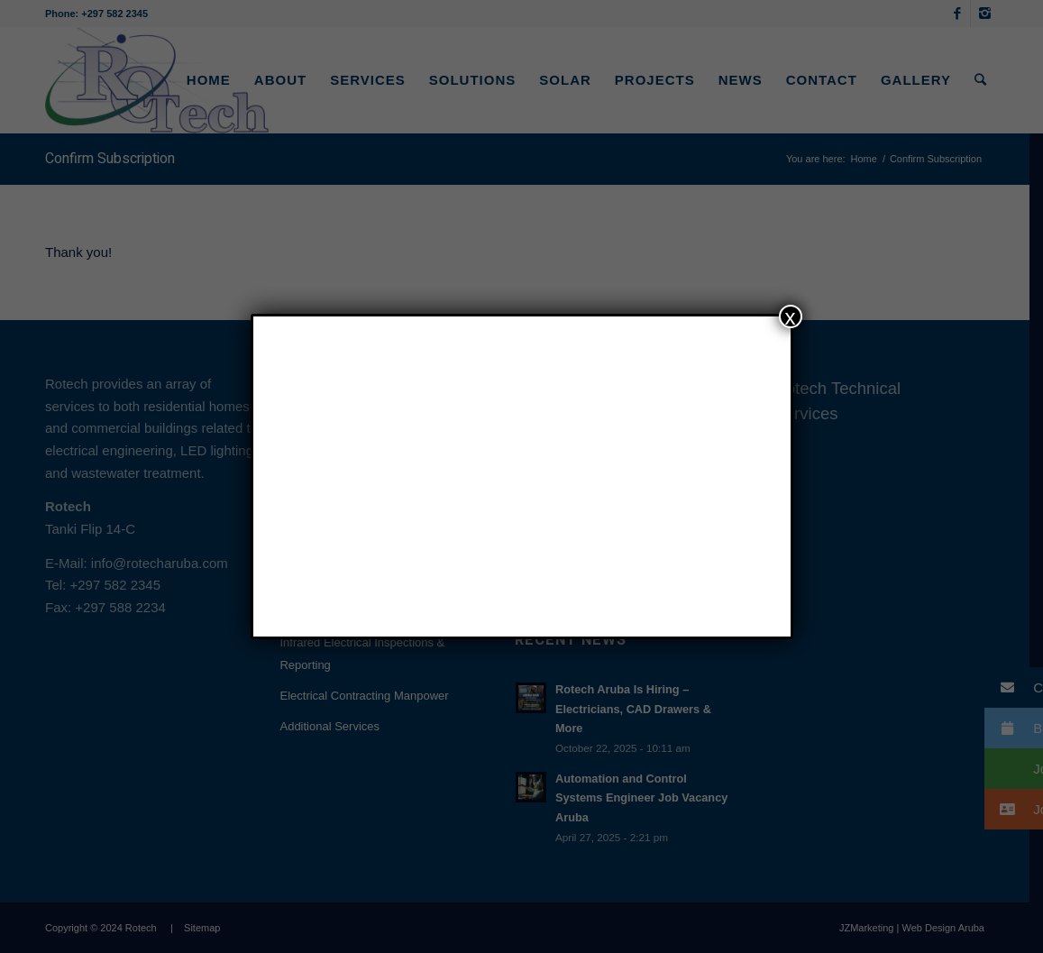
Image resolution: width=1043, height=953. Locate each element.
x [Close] (790, 316)
